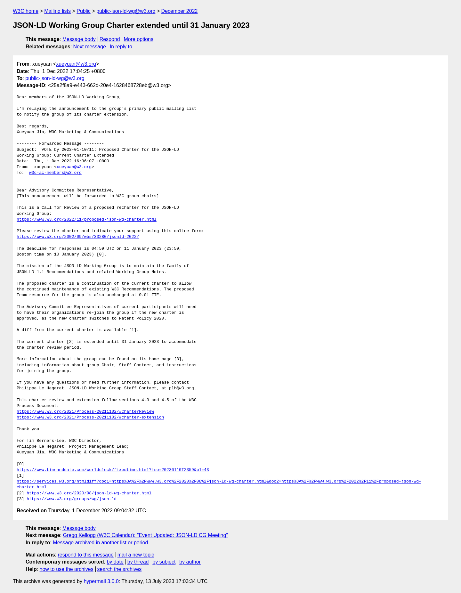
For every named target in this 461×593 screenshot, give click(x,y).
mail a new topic (135, 554)
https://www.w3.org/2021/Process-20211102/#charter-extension (90, 417)
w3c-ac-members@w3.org (55, 173)
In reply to (121, 46)
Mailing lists (57, 11)
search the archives (119, 569)
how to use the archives (66, 569)
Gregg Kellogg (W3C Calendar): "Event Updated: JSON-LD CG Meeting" (145, 535)
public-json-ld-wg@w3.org (125, 11)
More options (139, 39)
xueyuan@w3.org (76, 64)
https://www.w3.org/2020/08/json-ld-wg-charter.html (89, 493)
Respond (110, 39)
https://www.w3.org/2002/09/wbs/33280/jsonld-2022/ (78, 237)
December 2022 (179, 11)
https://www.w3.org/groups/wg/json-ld (72, 499)
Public (84, 11)
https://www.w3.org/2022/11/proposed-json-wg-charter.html (87, 220)
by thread (138, 562)
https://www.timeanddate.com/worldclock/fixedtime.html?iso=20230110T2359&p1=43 (113, 470)
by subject (163, 562)
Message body (79, 39)
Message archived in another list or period (100, 542)
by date (115, 562)
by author (190, 562)
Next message (89, 46)
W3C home (25, 11)
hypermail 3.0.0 (101, 581)
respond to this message (85, 554)
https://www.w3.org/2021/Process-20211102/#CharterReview (85, 412)
